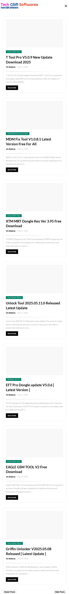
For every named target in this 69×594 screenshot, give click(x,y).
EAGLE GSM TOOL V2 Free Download (26, 469)
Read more (12, 88)
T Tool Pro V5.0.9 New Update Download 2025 (29, 59)
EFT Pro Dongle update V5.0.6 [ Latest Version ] (30, 387)
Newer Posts (9, 592)
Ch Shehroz (10, 67)
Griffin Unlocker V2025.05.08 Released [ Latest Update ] (28, 551)
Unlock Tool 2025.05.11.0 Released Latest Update (33, 305)
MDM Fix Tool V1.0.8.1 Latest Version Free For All (28, 141)
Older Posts (60, 592)
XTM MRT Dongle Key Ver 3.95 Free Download (33, 223)
